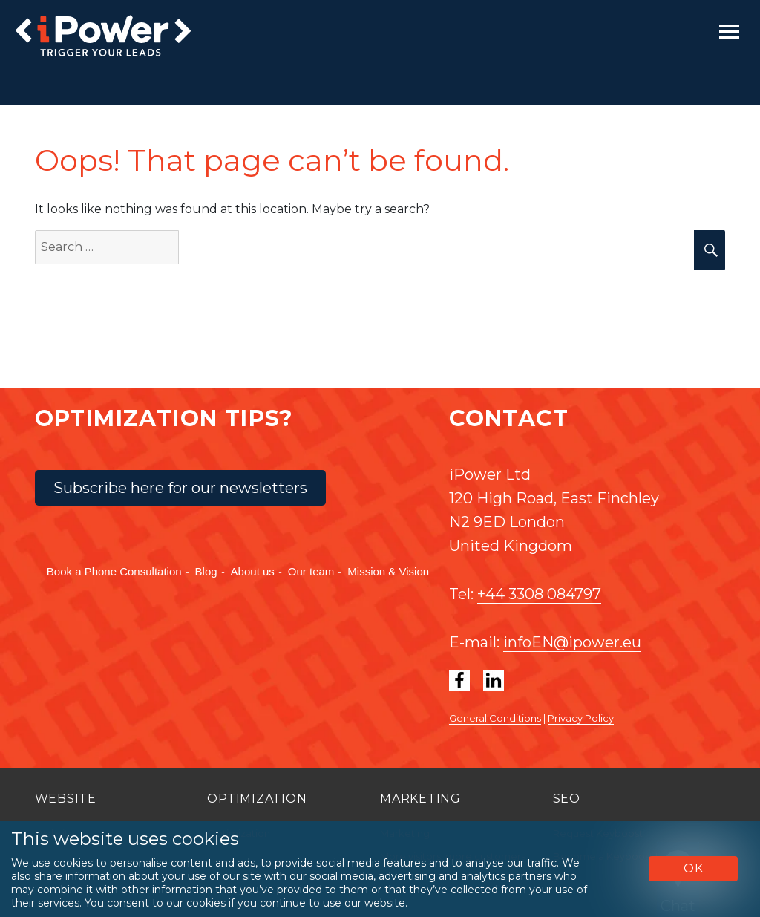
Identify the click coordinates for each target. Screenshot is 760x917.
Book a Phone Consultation (114, 571)
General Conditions (495, 718)
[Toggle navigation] (729, 32)
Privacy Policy (581, 718)
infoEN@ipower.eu (572, 642)
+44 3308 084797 (539, 594)
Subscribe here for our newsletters (180, 488)
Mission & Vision (388, 571)
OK (694, 868)
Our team (311, 571)
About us (253, 571)
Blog (206, 571)
